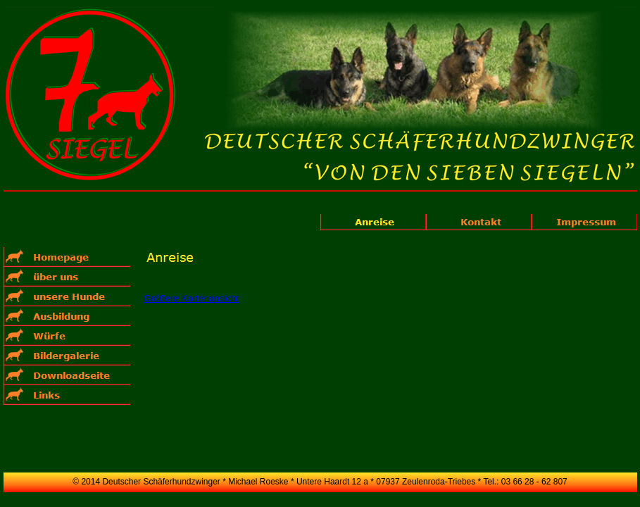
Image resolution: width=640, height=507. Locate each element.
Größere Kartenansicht (191, 298)
